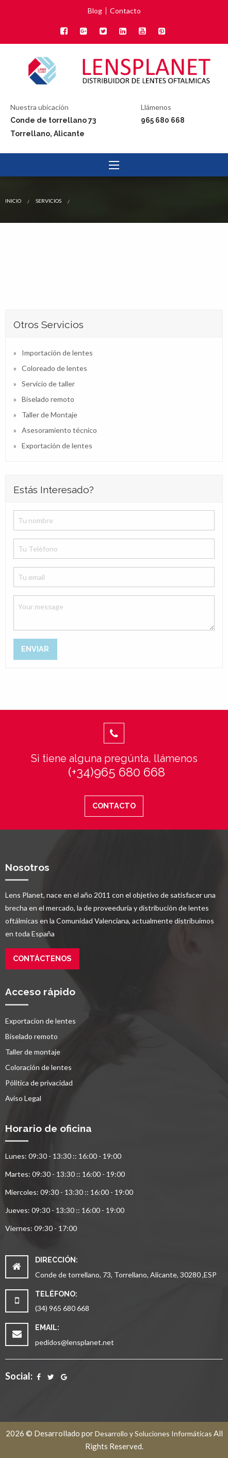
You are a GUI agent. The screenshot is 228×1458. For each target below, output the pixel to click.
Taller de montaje (32, 1051)
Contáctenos (42, 958)
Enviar (35, 648)
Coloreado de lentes (54, 368)
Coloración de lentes (38, 1067)
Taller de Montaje (49, 414)
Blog (95, 10)
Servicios (48, 201)
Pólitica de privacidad (39, 1082)
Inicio (13, 201)
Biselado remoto (48, 399)
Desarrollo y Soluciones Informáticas (153, 1433)
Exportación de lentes (57, 445)
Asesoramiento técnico (59, 430)
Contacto (125, 10)
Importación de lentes (57, 352)
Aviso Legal (23, 1098)
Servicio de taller (48, 383)
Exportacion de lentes (40, 1020)
